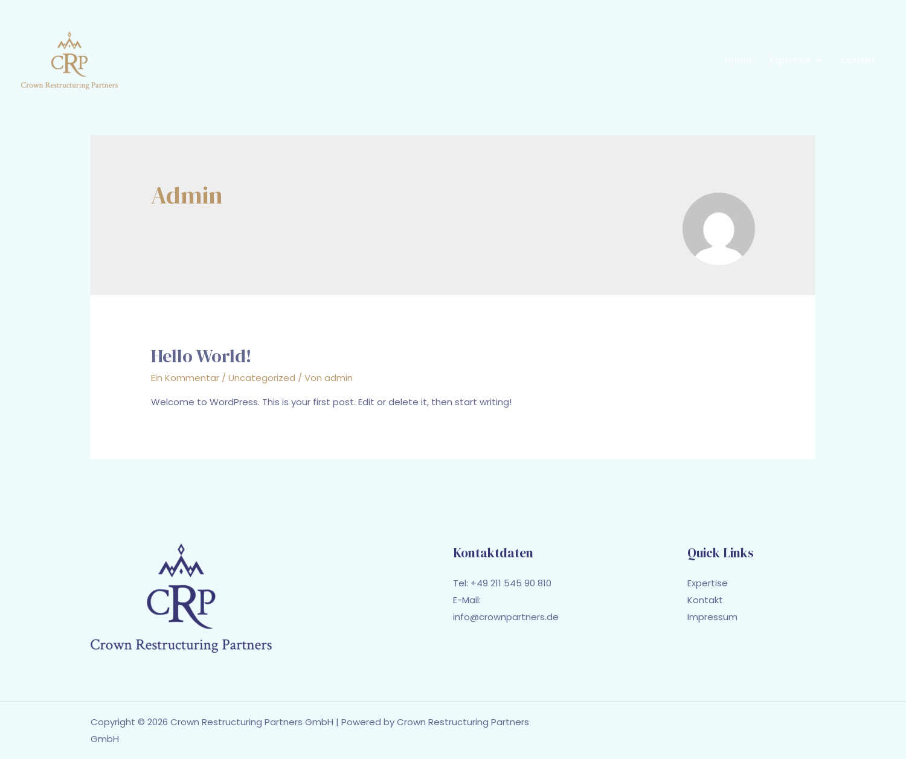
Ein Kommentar (185, 377)
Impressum (712, 616)
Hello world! (201, 356)
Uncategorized (261, 377)
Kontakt (858, 60)
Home (738, 60)
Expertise (790, 60)
